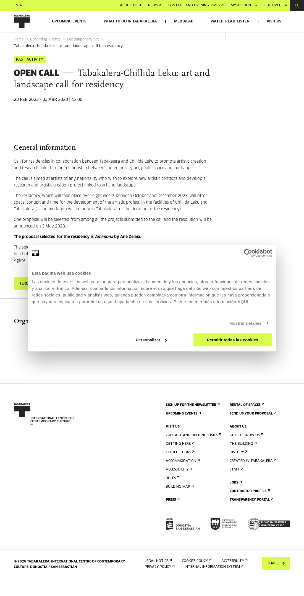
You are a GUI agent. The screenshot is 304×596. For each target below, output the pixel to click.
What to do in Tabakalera (130, 21)
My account (244, 5)
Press (172, 515)
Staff (236, 485)
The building (243, 459)
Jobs (235, 498)
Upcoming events (69, 21)
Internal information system (213, 582)
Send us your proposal (252, 429)
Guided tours (179, 468)
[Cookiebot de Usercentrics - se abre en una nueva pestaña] (248, 253)
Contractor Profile (249, 506)
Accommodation (182, 476)
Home (19, 55)
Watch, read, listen (230, 21)
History (238, 468)
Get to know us (246, 450)
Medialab (183, 21)
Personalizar (151, 339)
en (18, 5)
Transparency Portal (251, 515)
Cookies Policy (196, 576)
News (154, 5)
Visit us (274, 21)
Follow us (275, 5)
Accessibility (178, 485)
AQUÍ (242, 301)
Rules (172, 493)
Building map (179, 502)
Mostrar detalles (245, 323)
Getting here (179, 459)
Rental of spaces (246, 420)
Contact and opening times (196, 5)
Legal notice (158, 576)
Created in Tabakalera (252, 476)
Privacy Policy (159, 582)
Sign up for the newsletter (192, 420)
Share (276, 563)
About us (130, 5)
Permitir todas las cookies (232, 339)
